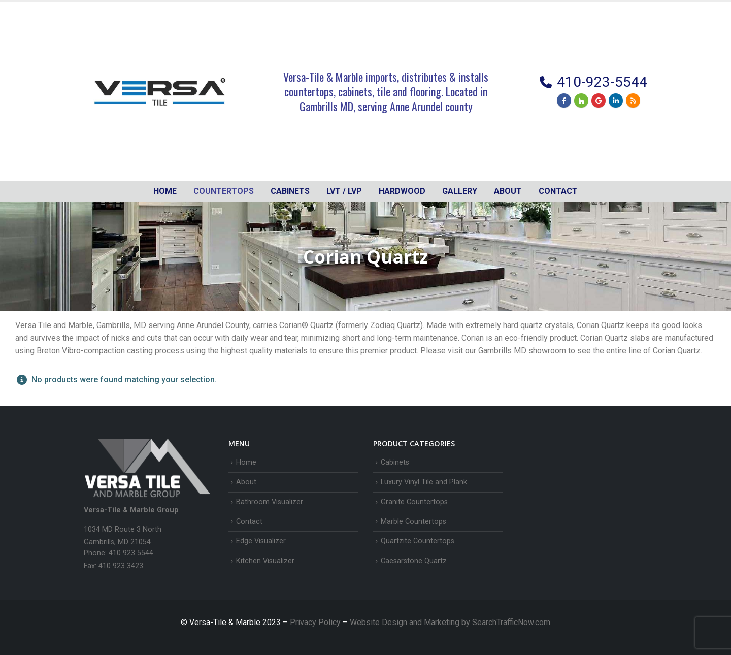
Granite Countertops (414, 502)
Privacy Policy (316, 622)
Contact (558, 191)
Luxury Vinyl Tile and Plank (424, 482)
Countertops (223, 191)
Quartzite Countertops (417, 541)
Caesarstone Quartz (414, 560)
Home (165, 191)
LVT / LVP (344, 191)
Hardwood (402, 191)
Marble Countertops (413, 521)
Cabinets (395, 462)
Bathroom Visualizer (269, 502)
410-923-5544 (602, 82)
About (508, 191)
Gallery (459, 191)
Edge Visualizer (261, 541)
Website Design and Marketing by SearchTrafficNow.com (450, 622)
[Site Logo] (160, 91)
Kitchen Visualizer (265, 560)
